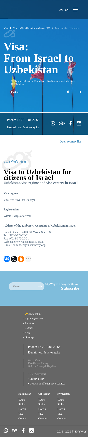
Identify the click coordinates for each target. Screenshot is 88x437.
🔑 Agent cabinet (33, 314)
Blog (27, 332)
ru (61, 9)
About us (29, 323)
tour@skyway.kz (28, 127)
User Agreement (38, 374)
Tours (21, 399)
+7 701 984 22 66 (28, 120)
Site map (29, 337)
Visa (20, 413)
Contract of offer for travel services (47, 383)
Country (23, 418)
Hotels (22, 408)
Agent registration (34, 318)
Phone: (12, 120)
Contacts (29, 328)
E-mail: (12, 127)
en (67, 9)
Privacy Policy (37, 378)
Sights (22, 404)
